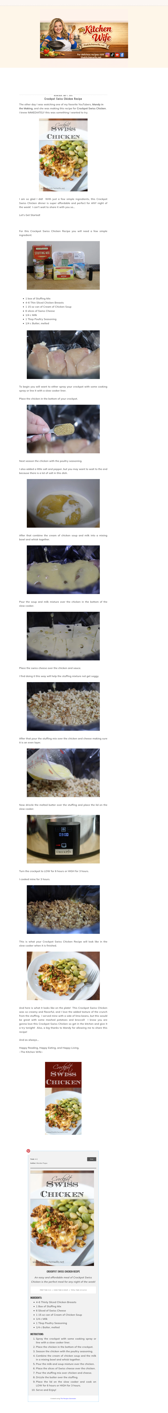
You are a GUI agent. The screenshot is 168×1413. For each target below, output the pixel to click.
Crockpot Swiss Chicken (91, 108)
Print (91, 1159)
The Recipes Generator (68, 1398)
